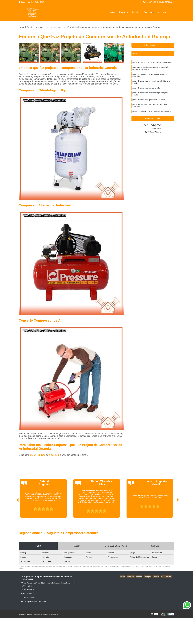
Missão (135, 12)
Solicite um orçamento (153, 45)
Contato (162, 12)
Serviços (148, 12)
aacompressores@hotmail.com (33, 602)
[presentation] (13, 510)
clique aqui (54, 455)
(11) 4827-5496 (153, 133)
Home (112, 12)
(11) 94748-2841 (150, 2)
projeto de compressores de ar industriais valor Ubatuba (152, 63)
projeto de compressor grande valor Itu (146, 90)
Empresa (123, 12)
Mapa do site (166, 577)
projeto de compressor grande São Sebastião (148, 103)
